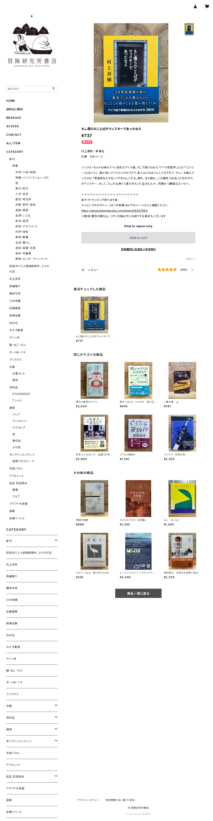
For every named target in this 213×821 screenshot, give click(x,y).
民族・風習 (21, 210)
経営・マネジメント (26, 226)
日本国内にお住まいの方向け (138, 249)
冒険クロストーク (23, 461)
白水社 (13, 322)
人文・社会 (21, 193)
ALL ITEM (13, 143)
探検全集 (15, 315)
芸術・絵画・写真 (25, 248)
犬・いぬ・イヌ (17, 352)
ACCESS (12, 126)
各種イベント (17, 518)
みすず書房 (16, 330)
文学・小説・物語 (25, 172)
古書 (12, 366)
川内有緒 (15, 300)
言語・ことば (23, 215)
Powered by (138, 814)
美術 (15, 380)
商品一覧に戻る (138, 593)
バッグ (16, 414)
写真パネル (16, 468)
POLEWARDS (21, 394)
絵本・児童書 (23, 253)
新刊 (12, 159)
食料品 (16, 440)
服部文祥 (15, 293)
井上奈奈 (15, 278)
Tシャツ (17, 400)
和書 (15, 165)
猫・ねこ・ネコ (17, 344)
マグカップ (18, 427)
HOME (10, 100)
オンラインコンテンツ (22, 454)
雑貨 (12, 407)
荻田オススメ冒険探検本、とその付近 (29, 552)
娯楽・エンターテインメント (31, 258)
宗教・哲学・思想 (25, 204)
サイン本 (14, 337)
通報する (190, 258)
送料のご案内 (14, 109)
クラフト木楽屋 (18, 503)
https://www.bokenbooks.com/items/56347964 (114, 210)
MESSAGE (13, 117)
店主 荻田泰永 (18, 483)
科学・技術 (21, 231)
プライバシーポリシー (88, 800)
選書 (12, 511)
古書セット (18, 373)
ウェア (16, 496)
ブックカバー (20, 421)
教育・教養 (21, 237)
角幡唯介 (15, 286)
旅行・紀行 (21, 188)
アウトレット (16, 475)
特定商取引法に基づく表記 (120, 800)
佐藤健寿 (15, 308)
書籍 (15, 489)
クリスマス (15, 359)
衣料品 (13, 387)
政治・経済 (21, 220)
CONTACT (13, 134)
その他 (16, 447)
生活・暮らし (23, 242)
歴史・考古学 (23, 199)
